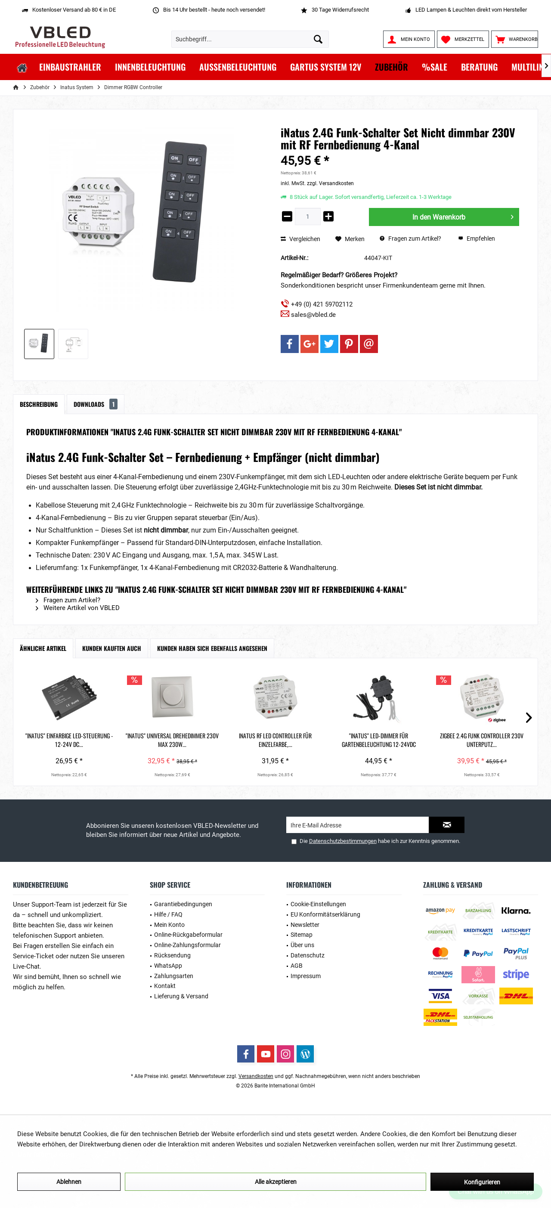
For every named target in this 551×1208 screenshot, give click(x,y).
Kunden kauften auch (111, 648)
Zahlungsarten (173, 976)
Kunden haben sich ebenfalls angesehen (212, 648)
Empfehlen (476, 238)
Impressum (306, 976)
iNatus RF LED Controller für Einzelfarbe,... (275, 740)
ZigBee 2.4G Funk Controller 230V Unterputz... (481, 740)
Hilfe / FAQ (168, 914)
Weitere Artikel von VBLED (78, 608)
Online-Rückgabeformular (188, 934)
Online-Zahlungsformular (187, 945)
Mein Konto (169, 924)
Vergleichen (300, 238)
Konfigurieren (482, 1182)
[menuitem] (514, 39)
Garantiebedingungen (183, 904)
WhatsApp (168, 965)
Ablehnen (68, 1181)
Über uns (302, 945)
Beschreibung (39, 404)
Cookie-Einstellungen (318, 904)
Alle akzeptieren (276, 1181)
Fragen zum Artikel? (410, 238)
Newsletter (305, 924)
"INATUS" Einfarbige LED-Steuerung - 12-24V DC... (69, 740)
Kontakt (165, 985)
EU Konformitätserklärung (325, 914)
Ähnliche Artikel (43, 648)
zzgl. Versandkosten (330, 183)
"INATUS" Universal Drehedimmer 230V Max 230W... (172, 740)
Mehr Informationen (45, 1154)
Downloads (96, 404)
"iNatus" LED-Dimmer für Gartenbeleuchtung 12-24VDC (379, 740)
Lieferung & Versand (181, 996)
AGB (297, 965)
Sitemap (302, 934)
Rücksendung (172, 955)
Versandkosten (255, 1076)
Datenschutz (308, 955)
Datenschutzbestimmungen (343, 841)
